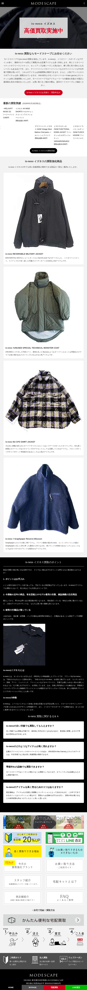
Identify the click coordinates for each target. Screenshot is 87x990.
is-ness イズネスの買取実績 (43, 133)
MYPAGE (32, 987)
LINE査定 (76, 987)
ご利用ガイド (15, 940)
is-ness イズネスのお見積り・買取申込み (43, 92)
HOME (11, 987)
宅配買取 (54, 987)
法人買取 (43, 940)
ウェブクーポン (75, 940)
